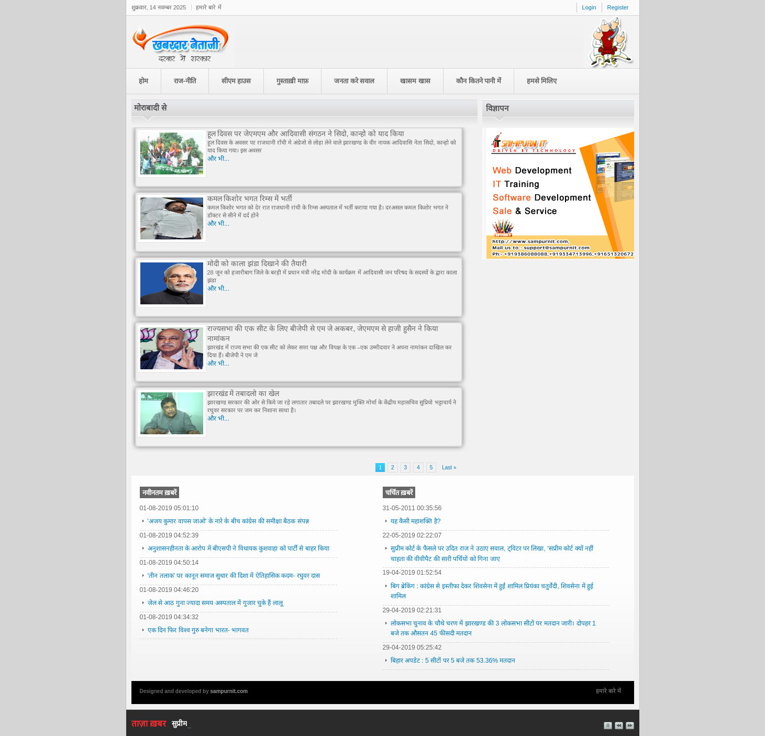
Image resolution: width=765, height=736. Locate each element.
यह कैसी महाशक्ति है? (416, 521)
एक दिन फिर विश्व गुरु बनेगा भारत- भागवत (198, 630)
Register (618, 7)
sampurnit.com (229, 691)
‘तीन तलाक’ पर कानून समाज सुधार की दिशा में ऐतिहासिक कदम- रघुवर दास (234, 575)
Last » (449, 467)
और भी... (218, 158)
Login (589, 7)
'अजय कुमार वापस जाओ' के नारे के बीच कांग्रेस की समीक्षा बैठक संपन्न (228, 521)
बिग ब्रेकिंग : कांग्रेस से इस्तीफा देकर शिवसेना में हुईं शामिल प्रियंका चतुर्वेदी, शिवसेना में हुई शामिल (492, 591)
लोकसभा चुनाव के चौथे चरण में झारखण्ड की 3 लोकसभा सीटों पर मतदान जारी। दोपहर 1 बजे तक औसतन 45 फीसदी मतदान (493, 628)
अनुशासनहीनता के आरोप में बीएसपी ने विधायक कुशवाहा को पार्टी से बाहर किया (239, 548)
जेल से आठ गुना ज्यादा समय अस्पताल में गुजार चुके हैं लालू (215, 603)
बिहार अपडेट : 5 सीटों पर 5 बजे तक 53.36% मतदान (453, 660)
